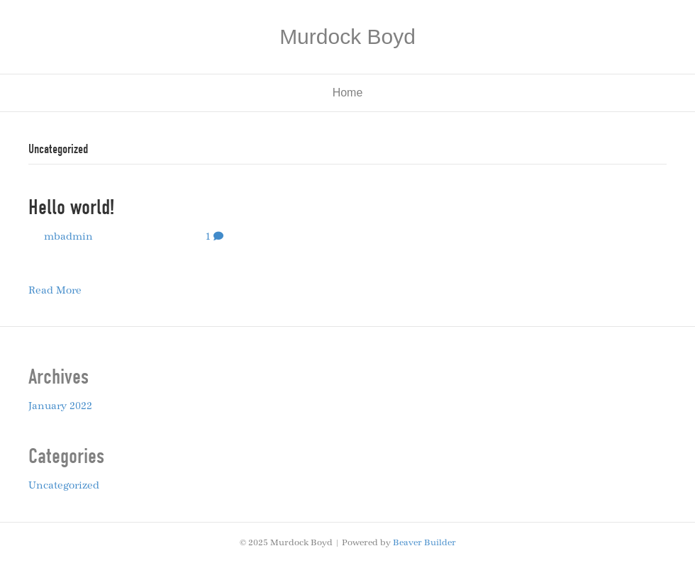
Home (348, 93)
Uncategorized (63, 485)
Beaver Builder (424, 542)
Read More (55, 290)
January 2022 (60, 406)
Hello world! (71, 207)
